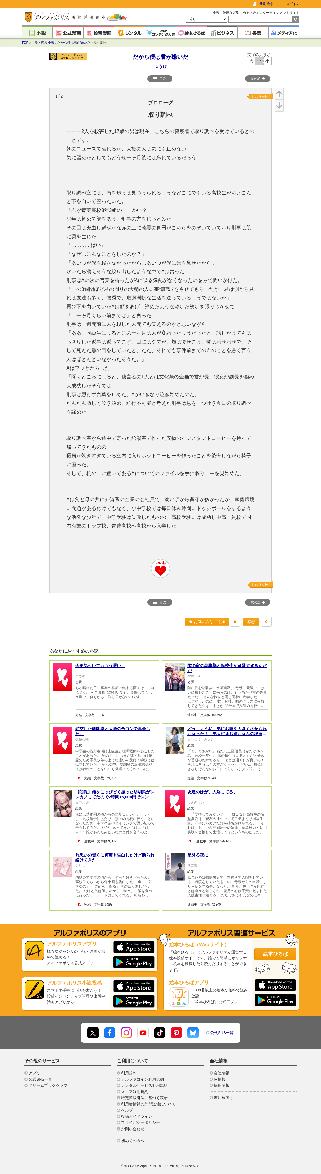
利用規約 (129, 1073)
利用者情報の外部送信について (148, 1104)
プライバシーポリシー (140, 1122)
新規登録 (266, 4)
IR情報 (219, 1079)
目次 (159, 79)
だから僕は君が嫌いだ (74, 43)
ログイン (292, 4)
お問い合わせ (132, 1129)
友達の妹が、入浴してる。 (212, 791)
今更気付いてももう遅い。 (100, 665)
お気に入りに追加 (207, 621)
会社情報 (221, 1073)
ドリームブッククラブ (48, 1085)
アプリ (34, 1073)
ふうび (160, 66)
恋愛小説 (47, 43)
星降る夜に (197, 855)
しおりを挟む (262, 97)
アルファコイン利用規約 (142, 1079)
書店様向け (223, 1097)
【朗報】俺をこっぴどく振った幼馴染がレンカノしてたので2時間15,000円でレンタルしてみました (114, 796)
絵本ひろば (275, 954)
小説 (34, 43)
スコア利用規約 (134, 1092)
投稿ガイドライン (136, 1116)
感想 (251, 621)
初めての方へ (132, 1141)
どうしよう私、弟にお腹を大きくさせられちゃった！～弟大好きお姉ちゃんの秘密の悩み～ (227, 733)
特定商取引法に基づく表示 (144, 1098)
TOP (25, 43)
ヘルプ (127, 1110)
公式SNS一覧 (222, 1033)
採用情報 (221, 1085)
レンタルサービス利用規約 (144, 1085)
